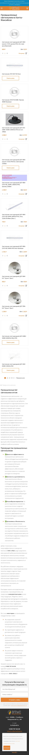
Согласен (7, 748)
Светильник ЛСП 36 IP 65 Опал (11, 74)
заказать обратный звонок (14, 731)
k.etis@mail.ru (14, 725)
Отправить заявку (14, 700)
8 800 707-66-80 (14, 729)
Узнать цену (10, 78)
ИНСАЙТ (14, 752)
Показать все (20, 378)
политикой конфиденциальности (19, 705)
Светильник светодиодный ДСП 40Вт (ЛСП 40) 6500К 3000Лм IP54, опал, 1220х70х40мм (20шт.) (14, 216)
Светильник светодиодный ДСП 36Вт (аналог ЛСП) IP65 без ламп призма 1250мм (14, 161)
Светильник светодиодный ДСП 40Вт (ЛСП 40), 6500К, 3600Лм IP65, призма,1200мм (14, 184)
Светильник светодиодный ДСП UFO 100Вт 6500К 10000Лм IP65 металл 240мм (13, 130)
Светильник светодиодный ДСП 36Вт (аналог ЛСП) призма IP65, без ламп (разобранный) (14, 44)
